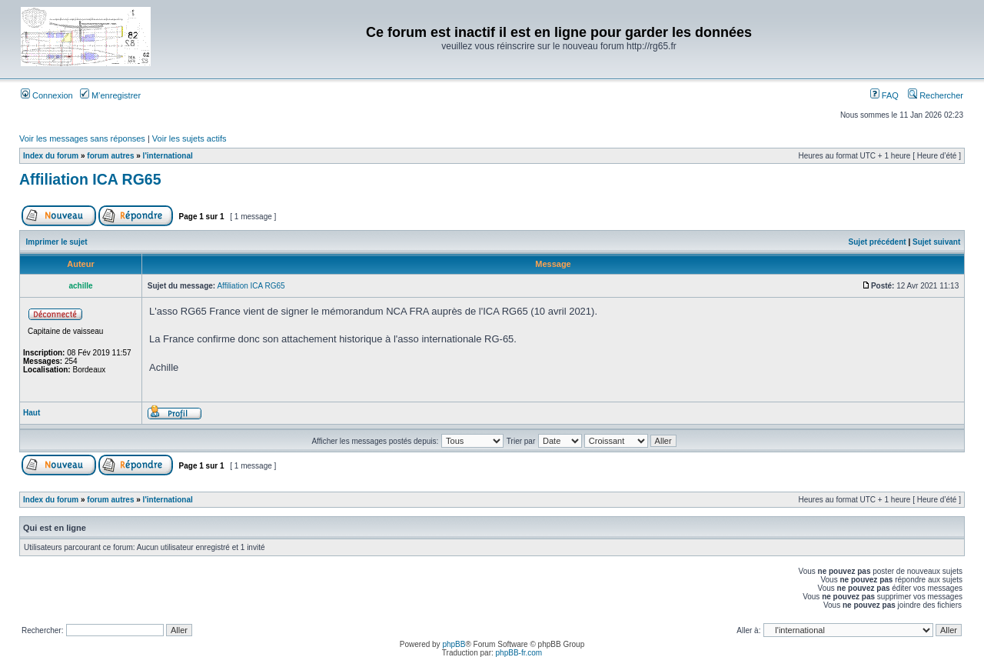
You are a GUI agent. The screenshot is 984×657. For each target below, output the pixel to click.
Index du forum (50, 156)
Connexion (47, 95)
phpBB (453, 644)
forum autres (110, 156)
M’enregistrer (110, 95)
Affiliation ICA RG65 (90, 179)
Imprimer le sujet (57, 242)
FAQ (884, 95)
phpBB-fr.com (519, 653)
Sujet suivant (936, 242)
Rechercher (935, 95)
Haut (31, 413)
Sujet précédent (877, 242)
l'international (168, 156)
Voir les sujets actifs (189, 138)
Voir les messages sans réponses (82, 138)
